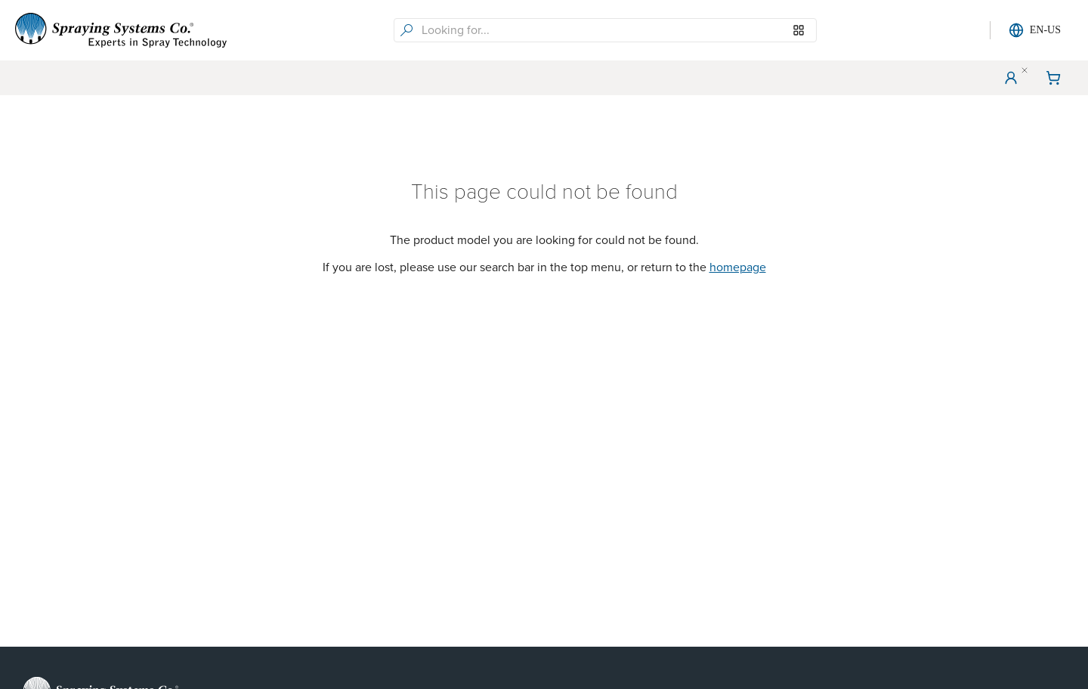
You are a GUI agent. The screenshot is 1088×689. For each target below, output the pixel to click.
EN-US (1035, 30)
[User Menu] (1011, 78)
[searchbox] (617, 30)
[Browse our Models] (799, 30)
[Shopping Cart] (1053, 78)
